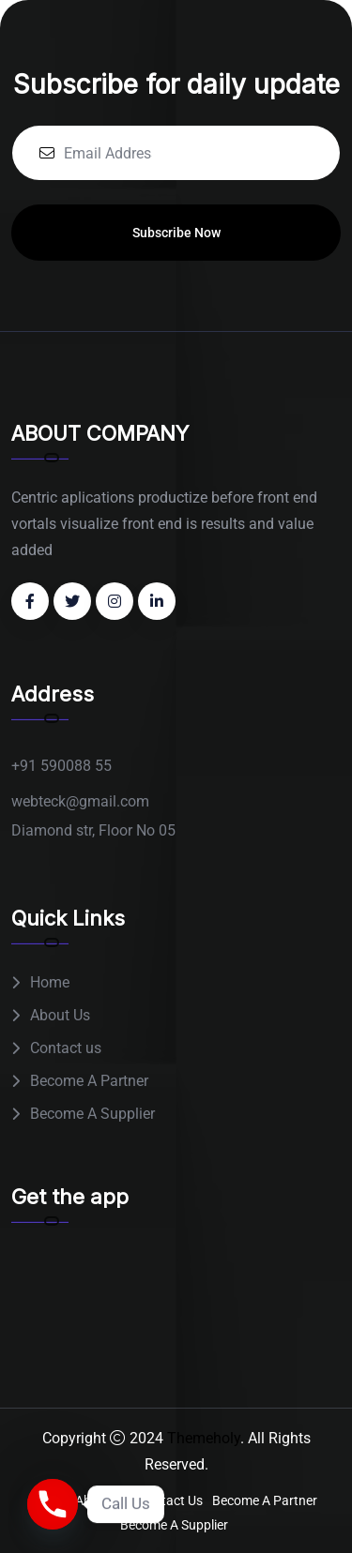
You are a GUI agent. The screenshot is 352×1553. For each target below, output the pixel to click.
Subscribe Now (176, 232)
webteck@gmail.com (80, 801)
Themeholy (203, 1438)
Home (49, 982)
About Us (60, 1015)
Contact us (65, 1048)
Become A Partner (89, 1081)
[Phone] (52, 1504)
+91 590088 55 (61, 766)
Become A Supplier (92, 1114)
